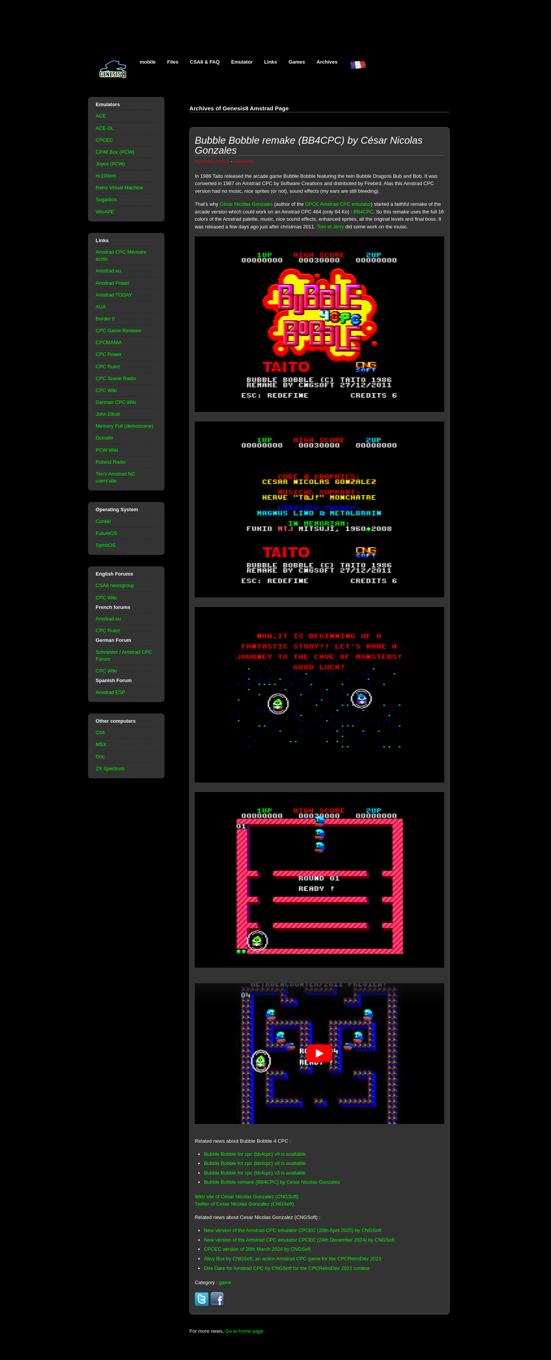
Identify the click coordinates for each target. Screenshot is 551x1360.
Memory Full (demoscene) (124, 426)
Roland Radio (111, 462)
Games (297, 62)
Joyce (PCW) (110, 164)
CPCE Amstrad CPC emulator (338, 204)
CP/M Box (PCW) (115, 152)
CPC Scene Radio (116, 378)
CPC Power (109, 354)
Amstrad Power (113, 283)
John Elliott (108, 414)
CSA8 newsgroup (115, 585)
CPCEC (104, 140)
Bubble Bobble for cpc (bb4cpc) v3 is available (255, 1173)
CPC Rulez (108, 366)
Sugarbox (106, 199)
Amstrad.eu (108, 271)
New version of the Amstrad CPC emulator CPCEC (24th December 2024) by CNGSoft (299, 1240)
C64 (100, 732)
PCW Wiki (107, 450)
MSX (101, 744)
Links (270, 62)
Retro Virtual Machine (119, 187)
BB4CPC (363, 212)
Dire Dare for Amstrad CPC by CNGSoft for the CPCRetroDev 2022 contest (287, 1268)
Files (173, 62)
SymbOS (106, 545)
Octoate (104, 438)
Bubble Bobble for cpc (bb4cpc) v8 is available (255, 1163)
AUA (101, 307)
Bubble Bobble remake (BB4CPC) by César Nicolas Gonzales (272, 1182)
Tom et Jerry (330, 227)
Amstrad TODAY (114, 295)
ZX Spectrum (110, 768)
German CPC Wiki (116, 402)
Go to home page (244, 1331)
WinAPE (105, 212)
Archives (326, 62)
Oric (100, 757)
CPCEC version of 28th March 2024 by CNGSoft (257, 1249)
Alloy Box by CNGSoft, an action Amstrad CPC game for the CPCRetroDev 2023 (292, 1259)
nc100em (106, 176)
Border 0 (105, 319)
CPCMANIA (109, 342)
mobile (148, 62)
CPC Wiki (106, 390)
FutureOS (106, 533)
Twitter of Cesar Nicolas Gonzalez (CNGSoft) (244, 1204)
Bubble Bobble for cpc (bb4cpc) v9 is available (255, 1154)
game (225, 1282)
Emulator (242, 62)
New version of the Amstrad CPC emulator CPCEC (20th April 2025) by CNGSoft (292, 1230)
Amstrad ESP (111, 692)
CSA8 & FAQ (205, 62)
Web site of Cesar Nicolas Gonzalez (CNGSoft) (246, 1196)
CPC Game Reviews (118, 330)
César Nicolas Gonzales (246, 204)
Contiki (103, 521)
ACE (101, 116)
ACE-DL (105, 128)
